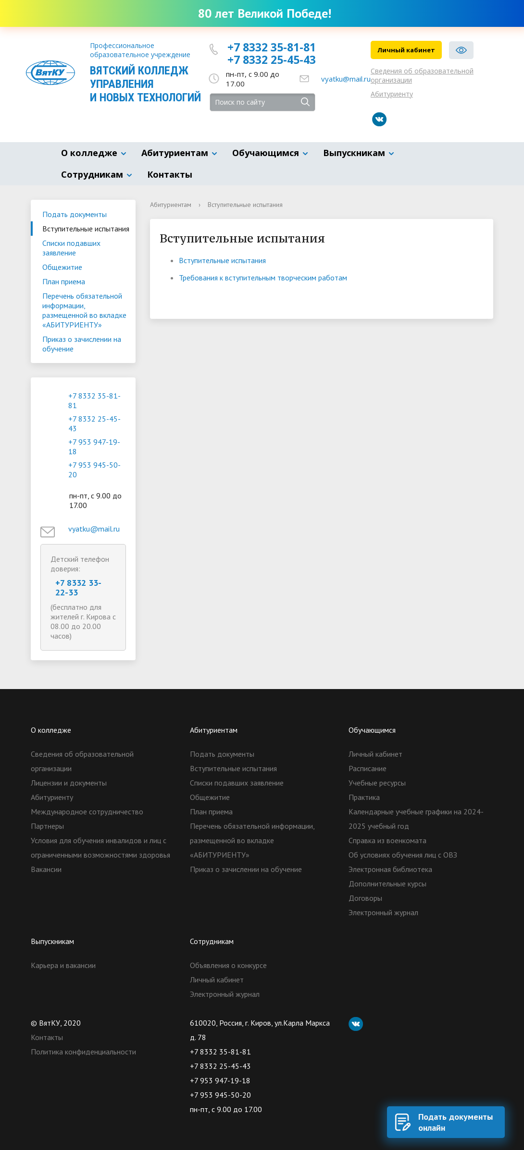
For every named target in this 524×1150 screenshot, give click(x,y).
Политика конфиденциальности (83, 1051)
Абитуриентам (174, 152)
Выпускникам (354, 152)
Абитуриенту (392, 93)
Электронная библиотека (390, 869)
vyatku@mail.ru (346, 79)
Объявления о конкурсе (228, 965)
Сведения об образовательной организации (422, 75)
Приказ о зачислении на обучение (81, 343)
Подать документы (74, 214)
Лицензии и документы (69, 782)
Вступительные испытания (85, 228)
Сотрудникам (92, 174)
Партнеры (47, 826)
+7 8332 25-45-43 (271, 59)
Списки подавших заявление (71, 247)
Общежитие (62, 267)
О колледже (89, 152)
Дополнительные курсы (387, 883)
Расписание (368, 768)
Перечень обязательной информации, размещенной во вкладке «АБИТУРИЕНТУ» (84, 310)
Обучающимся (265, 152)
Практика (364, 797)
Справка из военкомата (387, 840)
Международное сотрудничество (87, 811)
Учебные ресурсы (377, 782)
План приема (63, 281)
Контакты (169, 174)
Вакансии (46, 869)
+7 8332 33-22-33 (78, 587)
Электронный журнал (383, 912)
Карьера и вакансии (63, 965)
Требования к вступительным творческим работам (263, 277)
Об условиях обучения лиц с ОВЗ (403, 854)
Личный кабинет (406, 50)
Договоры (365, 898)
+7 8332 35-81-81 (271, 47)
